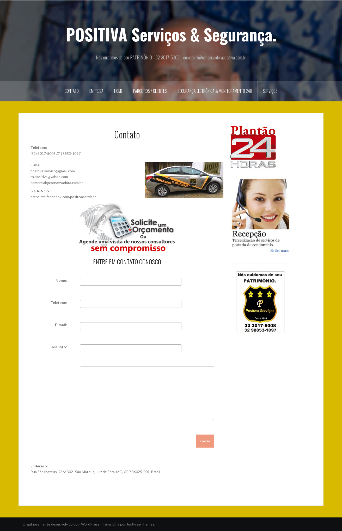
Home (118, 91)
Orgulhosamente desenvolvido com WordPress (61, 524)
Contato (72, 91)
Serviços (270, 91)
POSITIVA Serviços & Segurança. (171, 34)
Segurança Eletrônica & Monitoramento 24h (215, 91)
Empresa (96, 91)
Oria (115, 524)
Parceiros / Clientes (150, 91)
